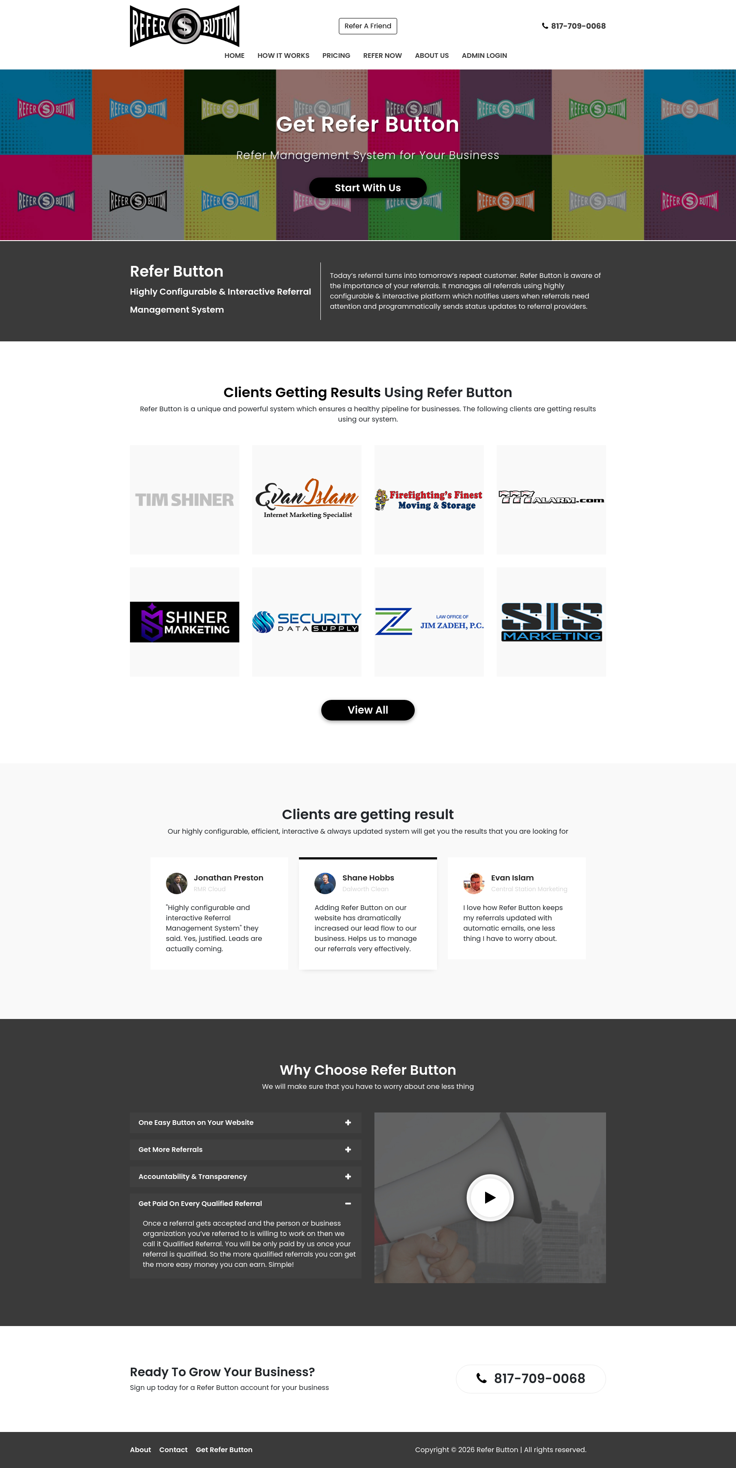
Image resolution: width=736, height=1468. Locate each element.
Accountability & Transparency (193, 1177)
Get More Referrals (170, 1150)
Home (234, 55)
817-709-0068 (574, 26)
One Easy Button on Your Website (196, 1122)
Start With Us (368, 188)
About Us (432, 55)
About (140, 1450)
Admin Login (484, 55)
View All (367, 710)
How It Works (283, 55)
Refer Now (382, 55)
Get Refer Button (224, 1450)
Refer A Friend (367, 26)
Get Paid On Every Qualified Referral (200, 1204)
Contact (174, 1450)
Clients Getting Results (302, 392)
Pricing (336, 55)
